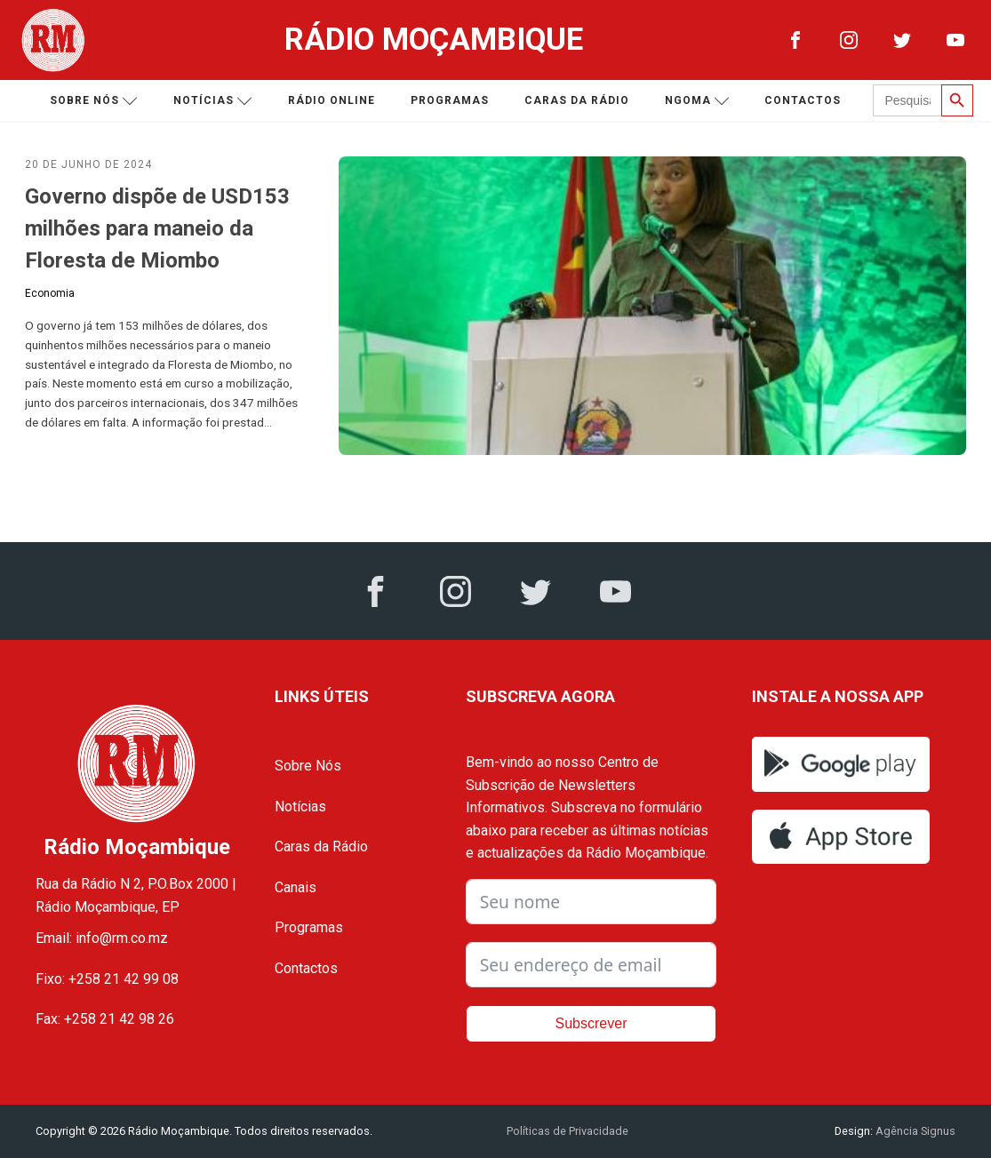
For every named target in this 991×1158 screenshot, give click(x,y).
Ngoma (697, 100)
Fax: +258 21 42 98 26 (105, 1018)
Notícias (212, 100)
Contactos (802, 100)
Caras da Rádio (576, 100)
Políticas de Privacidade (567, 1131)
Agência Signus (914, 1131)
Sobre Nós (308, 765)
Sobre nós (94, 100)
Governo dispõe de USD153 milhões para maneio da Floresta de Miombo (157, 228)
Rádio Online (331, 100)
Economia (50, 293)
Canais (295, 887)
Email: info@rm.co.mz (102, 938)
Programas (450, 100)
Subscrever (591, 1023)
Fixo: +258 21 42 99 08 (107, 978)
